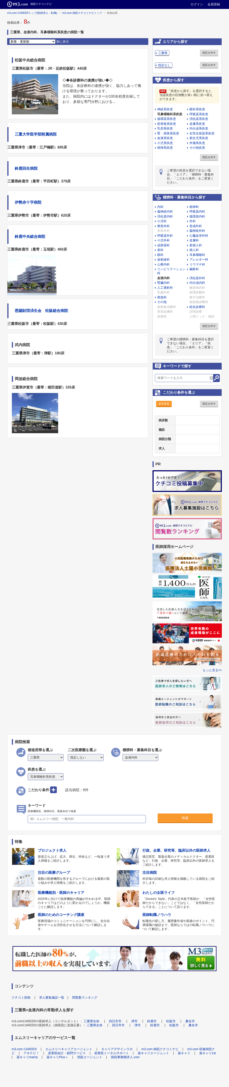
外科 (192, 221)
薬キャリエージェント (153, 1053)
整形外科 (163, 226)
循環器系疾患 (166, 119)
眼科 (160, 255)
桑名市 (190, 1021)
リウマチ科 (197, 264)
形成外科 (195, 226)
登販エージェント (89, 1057)
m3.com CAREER (24, 1049)
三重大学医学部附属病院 (36, 134)
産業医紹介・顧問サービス (67, 1053)
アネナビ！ (31, 1053)
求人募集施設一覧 (51, 997)
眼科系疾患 (197, 109)
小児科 (162, 221)
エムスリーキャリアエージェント (68, 1049)
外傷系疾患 (197, 143)
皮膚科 (194, 240)
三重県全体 (91, 1021)
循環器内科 (197, 216)
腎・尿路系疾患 (168, 133)
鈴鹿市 (152, 1021)
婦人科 (194, 250)
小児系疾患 (165, 143)
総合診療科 (197, 307)
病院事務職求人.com (125, 1057)
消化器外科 (197, 278)
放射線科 (163, 259)
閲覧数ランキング (84, 997)
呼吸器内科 (197, 211)
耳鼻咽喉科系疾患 (169, 114)
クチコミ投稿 (21, 997)
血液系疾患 (165, 138)
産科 (160, 250)
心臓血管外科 (198, 235)
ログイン (197, 4)
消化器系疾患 (198, 119)
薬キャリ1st (207, 1053)
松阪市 (171, 1021)
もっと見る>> (212, 670)
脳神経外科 (197, 230)
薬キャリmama (27, 1057)
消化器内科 (165, 216)
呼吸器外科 (165, 235)
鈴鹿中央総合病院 (30, 236)
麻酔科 (194, 269)
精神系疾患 (165, 147)
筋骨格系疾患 (166, 123)
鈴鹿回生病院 (26, 168)
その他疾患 (197, 147)
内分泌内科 (197, 282)
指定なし (164, 65)
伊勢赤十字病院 (28, 202)
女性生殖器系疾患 (201, 133)
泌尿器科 (163, 245)
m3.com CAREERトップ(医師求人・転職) (32, 13)
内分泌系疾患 (198, 128)
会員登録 (214, 4)
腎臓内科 (163, 282)
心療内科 (163, 264)
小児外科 (163, 240)
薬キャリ (184, 1053)
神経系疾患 (165, 109)
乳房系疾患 (165, 128)
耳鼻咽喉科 (197, 255)
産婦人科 (195, 245)
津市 (134, 1021)
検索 (185, 818)
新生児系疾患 (198, 138)
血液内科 (163, 278)
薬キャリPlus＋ (57, 1057)
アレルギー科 (198, 259)
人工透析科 (165, 287)
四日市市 (115, 1021)
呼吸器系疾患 (198, 114)
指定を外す (209, 52)
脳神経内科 (165, 211)
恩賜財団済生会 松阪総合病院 (41, 311)
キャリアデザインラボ (117, 1049)
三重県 (163, 53)
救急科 (162, 297)
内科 (160, 207)
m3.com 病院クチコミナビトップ (82, 13)
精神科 (194, 207)
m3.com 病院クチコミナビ (159, 1049)
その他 (162, 302)
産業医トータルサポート (111, 1053)
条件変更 (164, 403)
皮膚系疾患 (197, 123)
